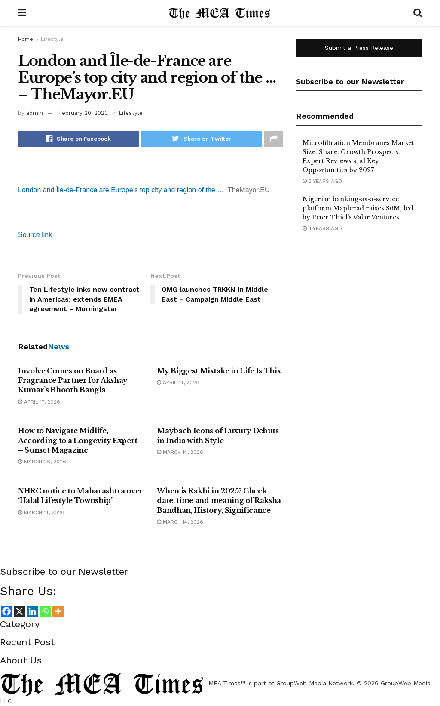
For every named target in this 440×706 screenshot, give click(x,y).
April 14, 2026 (178, 382)
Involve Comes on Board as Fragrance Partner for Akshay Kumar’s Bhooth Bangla (73, 381)
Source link (35, 234)
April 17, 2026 (39, 402)
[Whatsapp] (45, 611)
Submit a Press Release (359, 47)
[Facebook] (6, 611)
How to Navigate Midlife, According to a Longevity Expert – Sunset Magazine (78, 440)
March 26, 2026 (42, 462)
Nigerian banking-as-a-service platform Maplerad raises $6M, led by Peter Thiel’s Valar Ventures (357, 208)
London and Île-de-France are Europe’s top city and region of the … (121, 190)
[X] (19, 611)
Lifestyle (52, 39)
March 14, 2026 (180, 452)
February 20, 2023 (83, 113)
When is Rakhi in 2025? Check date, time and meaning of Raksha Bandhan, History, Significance (219, 501)
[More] (58, 611)
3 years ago (322, 181)
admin (34, 113)
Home (25, 39)
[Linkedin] (32, 611)
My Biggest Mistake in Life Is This (218, 371)
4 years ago (322, 228)
